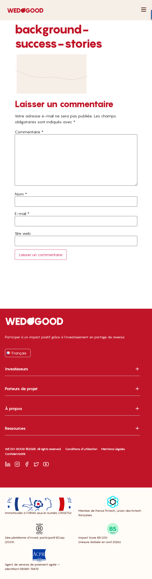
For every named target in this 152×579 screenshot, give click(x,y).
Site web (23, 233)
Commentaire (29, 132)
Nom (21, 194)
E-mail (22, 214)
